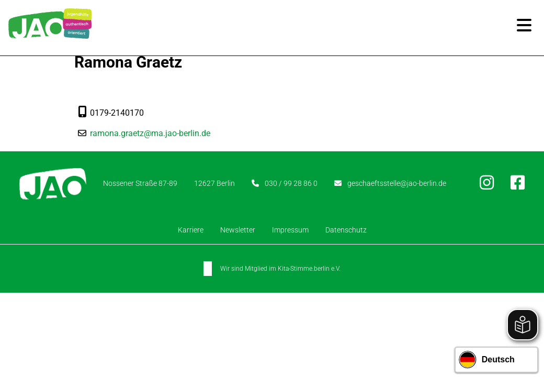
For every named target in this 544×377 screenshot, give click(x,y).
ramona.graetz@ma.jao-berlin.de (150, 133)
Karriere (190, 230)
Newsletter (237, 230)
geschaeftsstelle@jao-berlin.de (396, 183)
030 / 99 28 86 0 (291, 183)
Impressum (290, 230)
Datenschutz (346, 230)
